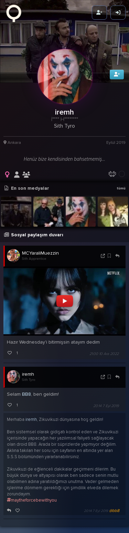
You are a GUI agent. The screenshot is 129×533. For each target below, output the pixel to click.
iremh (28, 369)
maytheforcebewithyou (32, 495)
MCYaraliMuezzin (40, 248)
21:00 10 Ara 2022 (104, 348)
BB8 (26, 389)
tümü (121, 183)
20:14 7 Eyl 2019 (106, 400)
